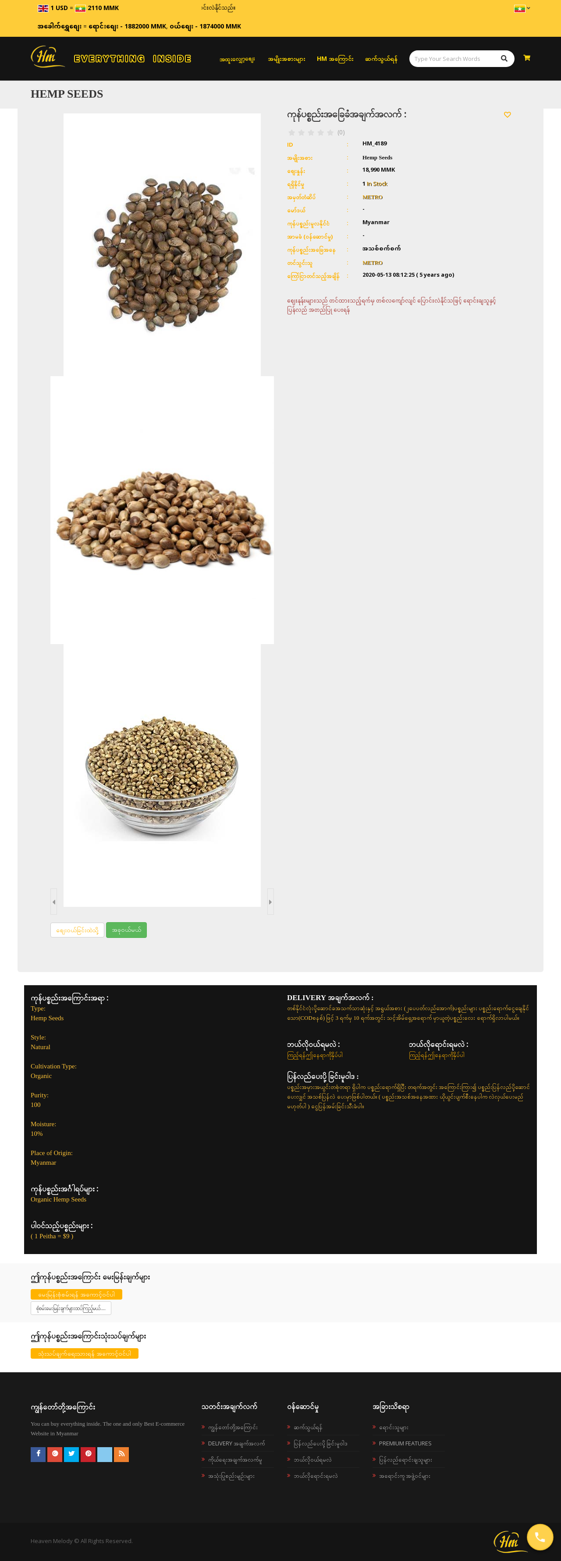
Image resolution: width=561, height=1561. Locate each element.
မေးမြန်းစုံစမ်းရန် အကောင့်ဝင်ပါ (76, 1294)
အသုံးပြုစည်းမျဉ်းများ (231, 1476)
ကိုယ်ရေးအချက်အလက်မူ (235, 1459)
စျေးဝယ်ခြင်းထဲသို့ (77, 930)
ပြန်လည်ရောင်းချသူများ (405, 1459)
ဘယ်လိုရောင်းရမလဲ (316, 1476)
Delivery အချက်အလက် (236, 1443)
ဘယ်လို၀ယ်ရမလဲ (313, 1459)
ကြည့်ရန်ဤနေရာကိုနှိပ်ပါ (315, 1055)
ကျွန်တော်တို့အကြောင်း (233, 1427)
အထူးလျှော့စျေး (237, 58)
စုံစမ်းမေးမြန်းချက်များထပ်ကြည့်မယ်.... (71, 1308)
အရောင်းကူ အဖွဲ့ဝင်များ (404, 1476)
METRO (372, 197)
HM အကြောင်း (335, 58)
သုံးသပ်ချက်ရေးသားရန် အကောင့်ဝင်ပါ (84, 1353)
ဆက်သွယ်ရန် (381, 58)
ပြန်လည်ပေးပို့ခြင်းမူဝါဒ (321, 1443)
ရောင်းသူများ (393, 1427)
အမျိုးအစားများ (286, 58)
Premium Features (405, 1443)
